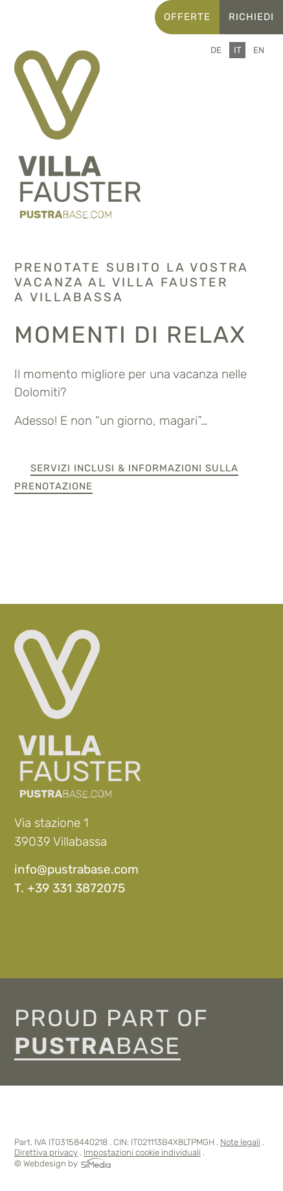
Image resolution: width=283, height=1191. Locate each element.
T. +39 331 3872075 (69, 888)
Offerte (187, 17)
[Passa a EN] (258, 50)
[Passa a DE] (215, 50)
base (97, 1046)
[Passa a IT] (238, 50)
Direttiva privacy (46, 1152)
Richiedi (251, 17)
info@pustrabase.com (76, 869)
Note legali (240, 1142)
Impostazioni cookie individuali (142, 1152)
